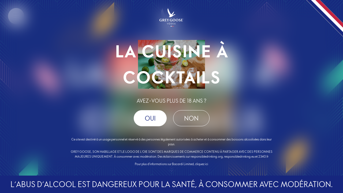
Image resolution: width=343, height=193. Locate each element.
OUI (150, 118)
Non (191, 118)
